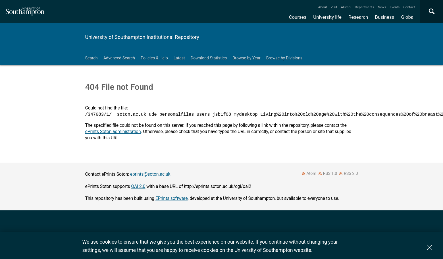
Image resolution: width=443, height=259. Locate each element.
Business (384, 17)
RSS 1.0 (330, 173)
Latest (179, 58)
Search (91, 58)
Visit (334, 7)
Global (408, 17)
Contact (409, 7)
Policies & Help (154, 58)
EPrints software (171, 198)
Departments (364, 7)
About (322, 7)
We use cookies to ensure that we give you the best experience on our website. (168, 242)
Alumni (346, 7)
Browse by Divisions (284, 58)
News (382, 7)
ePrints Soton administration (113, 131)
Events (395, 7)
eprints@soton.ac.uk (150, 174)
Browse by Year (246, 58)
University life (327, 17)
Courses (297, 17)
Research (358, 17)
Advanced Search (119, 58)
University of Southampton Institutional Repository (142, 37)
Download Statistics (209, 58)
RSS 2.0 (351, 173)
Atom (311, 173)
